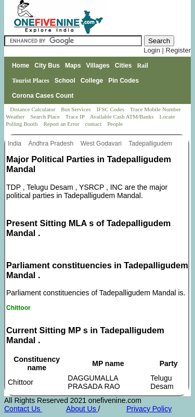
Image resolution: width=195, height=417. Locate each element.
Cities (123, 65)
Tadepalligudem (151, 143)
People (115, 124)
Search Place (45, 116)
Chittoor (18, 307)
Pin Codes (123, 80)
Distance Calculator (32, 109)
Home (20, 65)
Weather (16, 116)
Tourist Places (30, 80)
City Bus (47, 65)
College (92, 80)
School (65, 80)
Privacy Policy (149, 409)
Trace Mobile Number (156, 109)
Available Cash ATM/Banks (122, 116)
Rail (142, 65)
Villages (98, 65)
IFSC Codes (110, 109)
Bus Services (75, 109)
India (15, 143)
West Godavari (102, 143)
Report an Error (62, 124)
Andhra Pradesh (51, 143)
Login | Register (167, 50)
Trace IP (76, 116)
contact (94, 124)
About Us (82, 409)
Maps (73, 65)
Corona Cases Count (43, 95)
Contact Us (23, 409)
